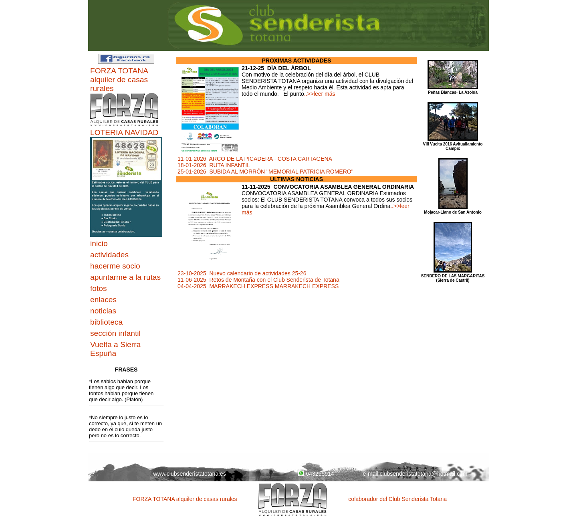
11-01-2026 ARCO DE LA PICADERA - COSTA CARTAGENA (255, 159)
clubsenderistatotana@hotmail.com (424, 474)
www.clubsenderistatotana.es (189, 474)
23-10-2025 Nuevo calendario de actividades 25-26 (242, 273)
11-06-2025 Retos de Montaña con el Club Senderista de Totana (258, 280)
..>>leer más (319, 94)
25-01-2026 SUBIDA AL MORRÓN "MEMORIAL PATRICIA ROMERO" (265, 171)
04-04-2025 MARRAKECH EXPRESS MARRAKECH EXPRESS (258, 286)
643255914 (316, 474)
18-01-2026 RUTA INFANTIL (214, 165)
